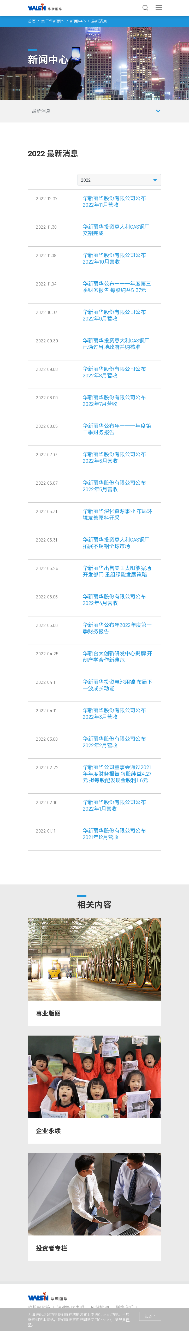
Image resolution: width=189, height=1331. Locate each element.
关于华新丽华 (53, 21)
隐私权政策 (39, 1307)
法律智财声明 (70, 1307)
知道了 (150, 1316)
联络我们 (125, 1307)
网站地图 (100, 1307)
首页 (32, 21)
